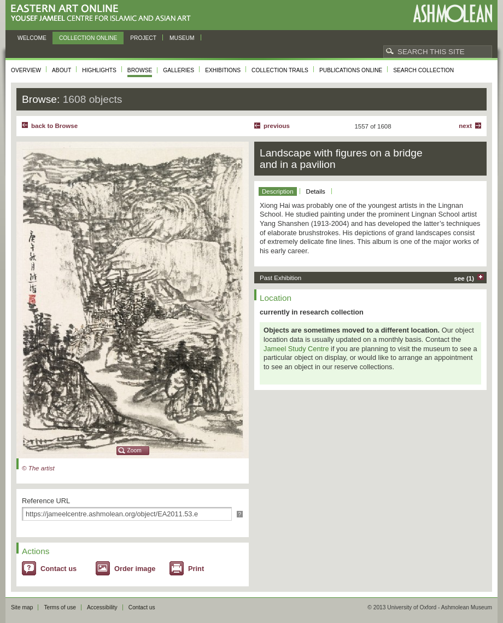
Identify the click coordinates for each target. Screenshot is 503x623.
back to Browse (54, 126)
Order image (134, 568)
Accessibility (102, 607)
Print (196, 568)
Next (465, 126)
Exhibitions (223, 70)
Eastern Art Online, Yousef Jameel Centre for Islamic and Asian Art (103, 13)
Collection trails (280, 70)
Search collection (423, 70)
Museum (182, 38)
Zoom (134, 450)
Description (278, 191)
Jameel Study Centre (296, 349)
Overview (26, 70)
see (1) (464, 278)
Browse (140, 70)
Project (143, 38)
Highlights (99, 70)
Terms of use (60, 607)
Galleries (178, 70)
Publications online (350, 70)
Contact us (58, 568)
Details (315, 191)
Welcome (31, 38)
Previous (277, 126)
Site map (22, 607)
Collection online (88, 38)
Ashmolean (452, 13)
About (61, 70)
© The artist (38, 468)
